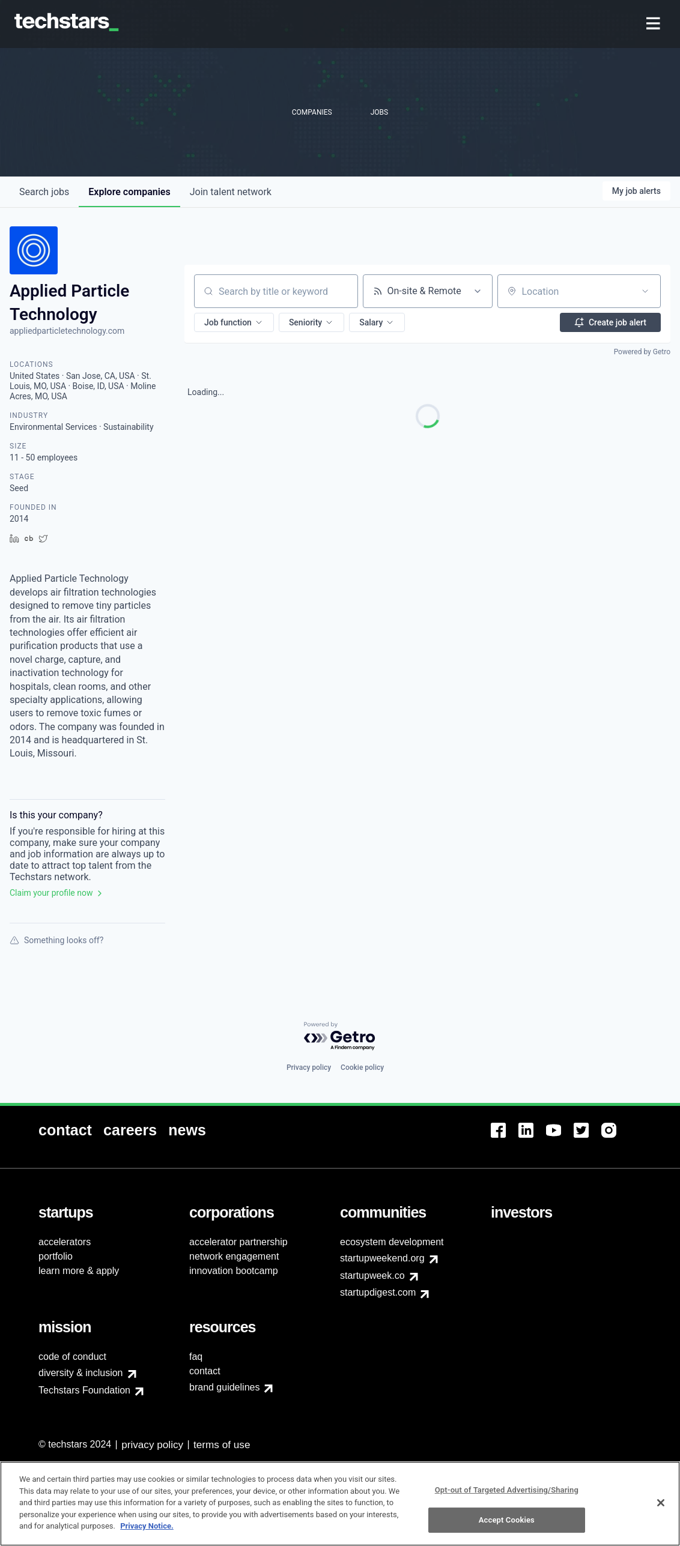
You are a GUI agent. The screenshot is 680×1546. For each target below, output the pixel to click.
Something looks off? (56, 940)
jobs (44, 192)
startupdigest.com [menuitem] (378, 1292)
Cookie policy (362, 1067)
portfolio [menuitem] (55, 1256)
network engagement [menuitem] (234, 1256)
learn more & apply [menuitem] (78, 1271)
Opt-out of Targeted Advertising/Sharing (506, 1495)
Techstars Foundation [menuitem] (84, 1390)
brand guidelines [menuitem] (224, 1387)
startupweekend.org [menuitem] (382, 1258)
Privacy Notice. (147, 1531)
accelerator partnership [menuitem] (238, 1242)
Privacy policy (309, 1067)
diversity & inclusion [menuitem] (80, 1373)
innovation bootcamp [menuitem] (233, 1271)
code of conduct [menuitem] (72, 1356)
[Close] (661, 1508)
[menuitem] (654, 24)
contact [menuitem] (204, 1371)
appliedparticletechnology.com (67, 331)
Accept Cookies (507, 1525)
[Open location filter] (645, 291)
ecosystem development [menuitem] (392, 1242)
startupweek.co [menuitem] (372, 1275)
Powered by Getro (642, 352)
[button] (234, 322)
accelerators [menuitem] (64, 1242)
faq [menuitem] (195, 1356)
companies (129, 192)
